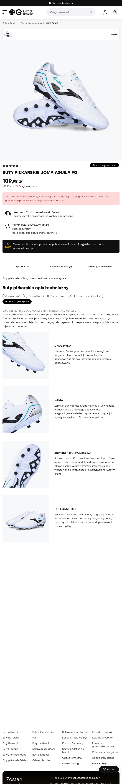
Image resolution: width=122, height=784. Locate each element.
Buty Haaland (10, 743)
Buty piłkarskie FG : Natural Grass (47, 296)
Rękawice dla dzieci (43, 748)
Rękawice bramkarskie (75, 732)
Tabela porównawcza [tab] (100, 266)
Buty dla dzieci (40, 743)
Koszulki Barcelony (72, 743)
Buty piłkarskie (10, 23)
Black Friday (99, 763)
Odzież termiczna (72, 757)
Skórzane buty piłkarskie (87, 296)
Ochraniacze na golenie (105, 752)
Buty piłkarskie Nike (43, 732)
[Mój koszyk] (114, 12)
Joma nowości (13, 296)
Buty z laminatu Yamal (15, 754)
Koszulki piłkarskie (102, 737)
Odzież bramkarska (103, 757)
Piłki (34, 737)
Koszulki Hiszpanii (102, 732)
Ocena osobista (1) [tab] (61, 266)
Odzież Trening (70, 763)
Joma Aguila (52, 23)
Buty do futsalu (11, 737)
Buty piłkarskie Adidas (15, 760)
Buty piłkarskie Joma (31, 23)
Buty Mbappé (10, 748)
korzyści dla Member (61, 3)
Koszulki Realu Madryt (74, 737)
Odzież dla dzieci (41, 760)
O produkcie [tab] (22, 266)
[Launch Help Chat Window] (109, 769)
